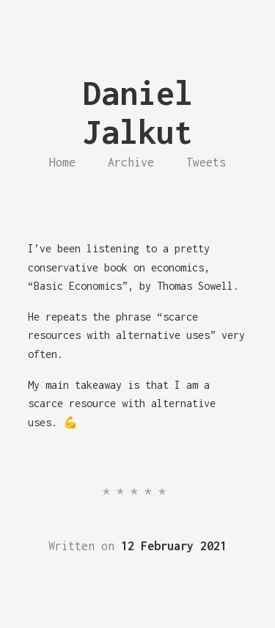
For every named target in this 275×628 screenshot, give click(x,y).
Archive (131, 162)
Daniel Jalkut (138, 112)
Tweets (206, 162)
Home (62, 162)
